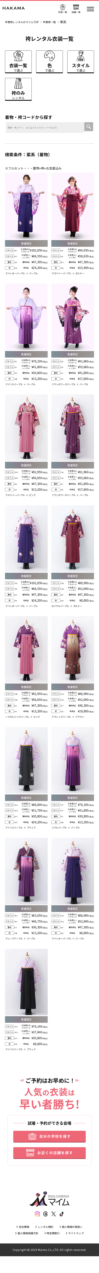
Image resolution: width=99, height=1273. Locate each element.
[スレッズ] (44, 1228)
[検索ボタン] (89, 136)
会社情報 (20, 1242)
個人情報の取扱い (75, 1242)
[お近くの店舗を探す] (49, 1164)
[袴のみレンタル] (18, 95)
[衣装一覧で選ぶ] (18, 63)
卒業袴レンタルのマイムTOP (25, 22)
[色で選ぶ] (49, 63)
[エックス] (54, 1228)
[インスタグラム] (34, 1228)
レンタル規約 (44, 1242)
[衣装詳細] (26, 232)
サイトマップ (80, 1249)
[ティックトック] (64, 1228)
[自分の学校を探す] (49, 1146)
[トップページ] (16, 9)
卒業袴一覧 (57, 22)
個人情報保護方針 (24, 1249)
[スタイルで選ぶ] (80, 63)
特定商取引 (54, 1249)
